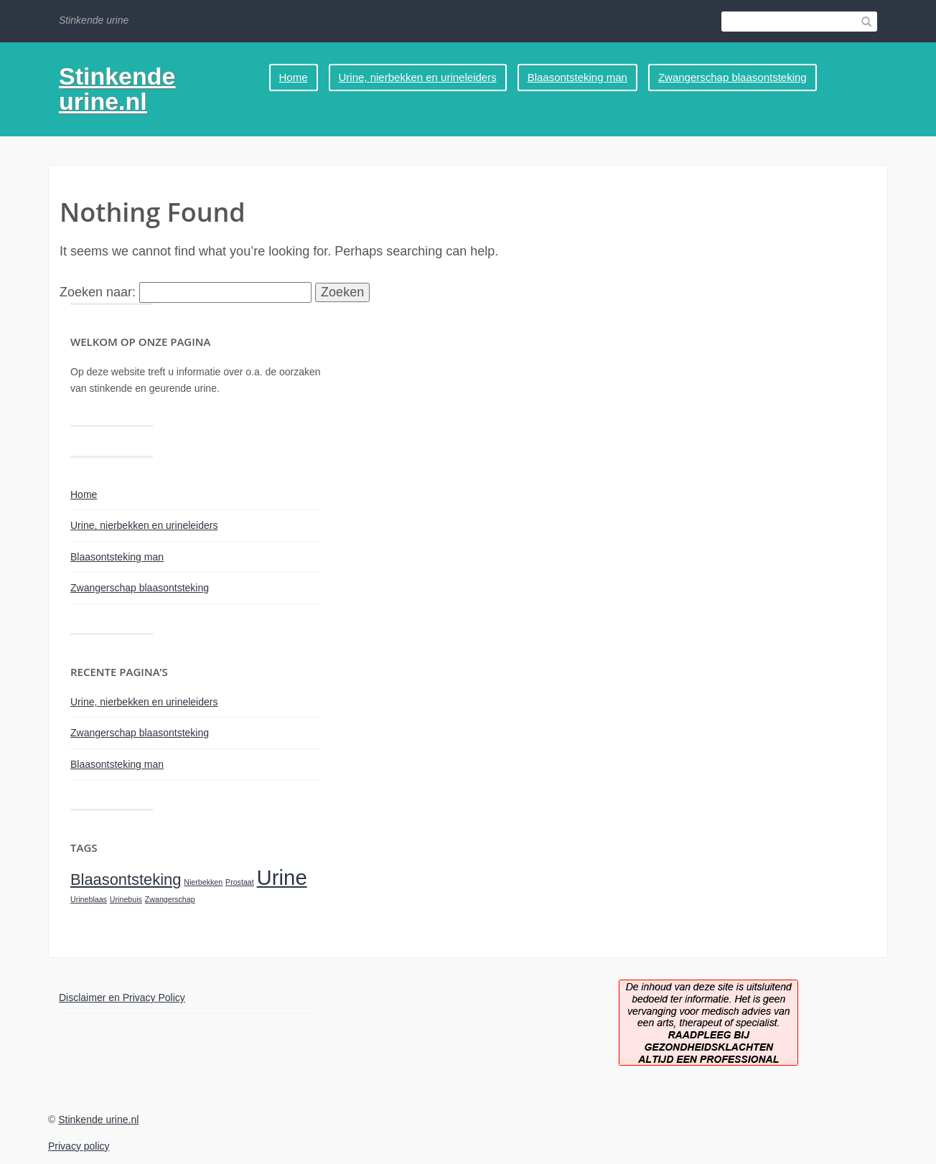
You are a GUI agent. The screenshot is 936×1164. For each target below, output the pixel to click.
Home (293, 77)
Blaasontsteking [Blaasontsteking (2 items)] (125, 879)
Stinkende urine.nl (117, 88)
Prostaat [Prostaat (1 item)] (239, 882)
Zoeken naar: (98, 292)
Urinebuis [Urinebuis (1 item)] (126, 899)
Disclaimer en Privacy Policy (122, 997)
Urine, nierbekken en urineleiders (418, 77)
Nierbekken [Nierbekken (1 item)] (203, 882)
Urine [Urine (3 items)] (282, 877)
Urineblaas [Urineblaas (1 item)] (88, 899)
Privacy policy (79, 1146)
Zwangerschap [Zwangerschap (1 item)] (170, 899)
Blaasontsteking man (577, 77)
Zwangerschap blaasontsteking (732, 77)
